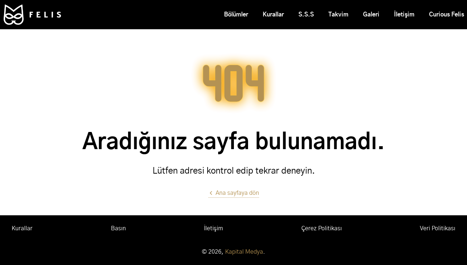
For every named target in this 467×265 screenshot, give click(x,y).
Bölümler (236, 15)
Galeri (371, 15)
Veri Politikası (437, 228)
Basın (118, 228)
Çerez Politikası (321, 228)
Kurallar (273, 15)
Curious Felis (446, 15)
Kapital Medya (244, 252)
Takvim (338, 15)
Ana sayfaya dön (233, 193)
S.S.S (306, 15)
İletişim (404, 15)
